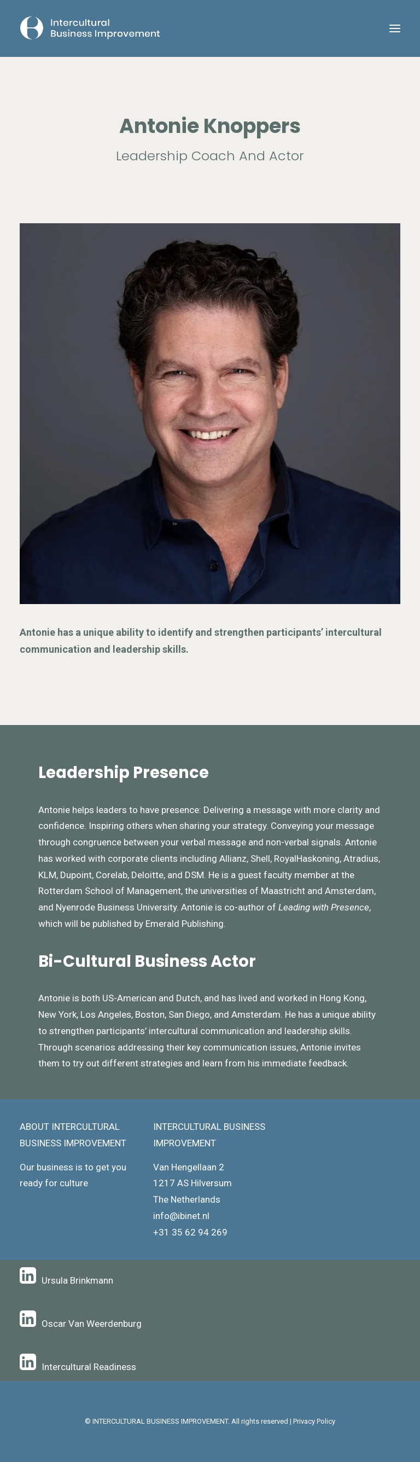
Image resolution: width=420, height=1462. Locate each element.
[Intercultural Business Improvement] (91, 28)
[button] (395, 28)
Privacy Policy (314, 1421)
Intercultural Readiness (89, 1366)
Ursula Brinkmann (77, 1280)
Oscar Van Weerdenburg (92, 1323)
